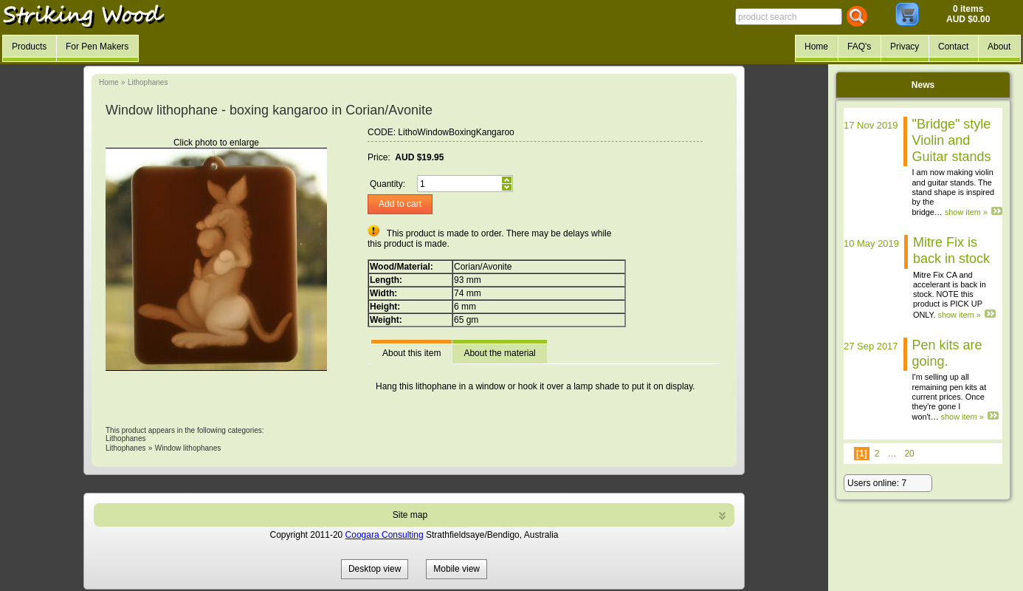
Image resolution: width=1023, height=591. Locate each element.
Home (109, 82)
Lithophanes (148, 82)
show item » (966, 212)
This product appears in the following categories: (185, 430)
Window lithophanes (188, 448)
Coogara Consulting (384, 535)
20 (909, 453)
